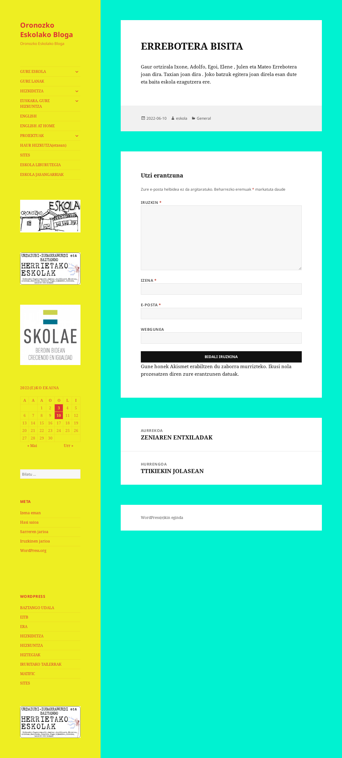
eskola (181, 118)
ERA (23, 626)
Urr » (68, 445)
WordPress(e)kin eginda (162, 517)
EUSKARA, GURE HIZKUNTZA (35, 103)
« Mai (32, 445)
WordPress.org (33, 550)
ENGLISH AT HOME (37, 125)
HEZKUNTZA (31, 645)
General (204, 118)
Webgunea (152, 329)
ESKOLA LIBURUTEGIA (40, 164)
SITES (25, 155)
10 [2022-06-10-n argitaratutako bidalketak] (59, 415)
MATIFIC (27, 673)
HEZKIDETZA (31, 91)
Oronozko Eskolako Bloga (46, 29)
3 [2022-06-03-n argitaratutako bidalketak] (59, 408)
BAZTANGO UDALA (37, 607)
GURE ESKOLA (33, 71)
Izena (149, 280)
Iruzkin (151, 202)
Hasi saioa (29, 522)
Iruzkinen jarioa (35, 541)
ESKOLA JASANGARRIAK (41, 174)
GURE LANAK (32, 81)
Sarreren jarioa (34, 531)
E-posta (151, 305)
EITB (24, 617)
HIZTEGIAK (30, 654)
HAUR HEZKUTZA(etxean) (43, 145)
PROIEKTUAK (32, 135)
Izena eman (30, 512)
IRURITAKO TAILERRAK (40, 664)
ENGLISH (28, 116)
